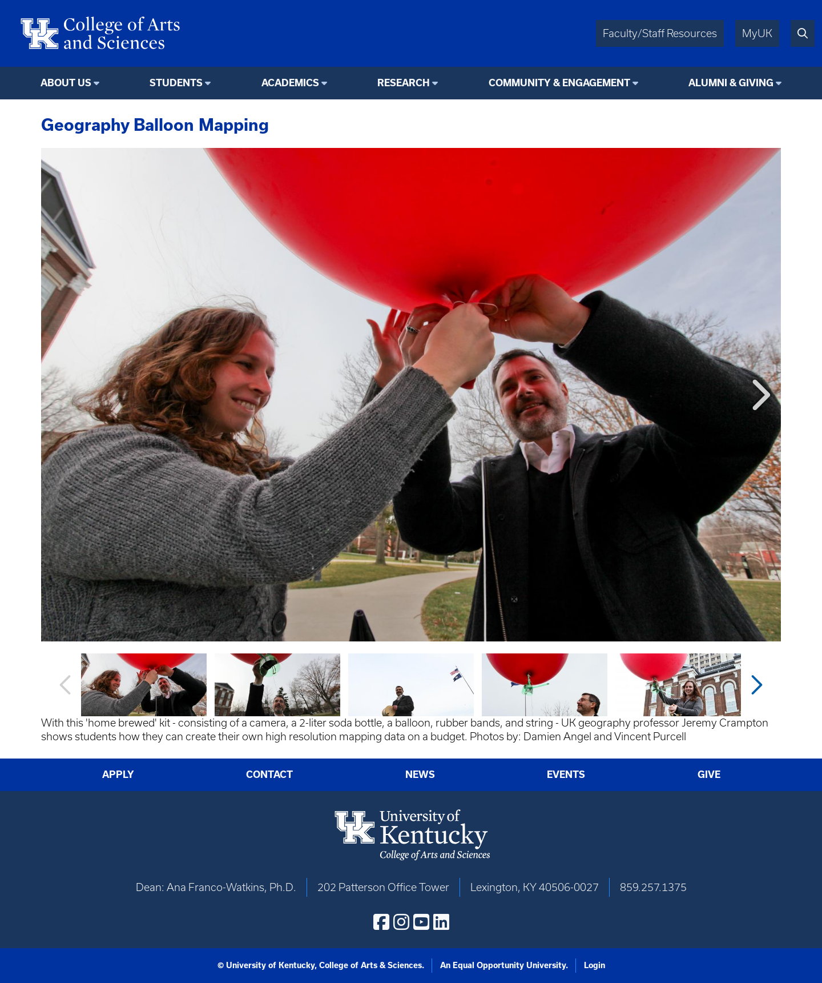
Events (566, 774)
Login (594, 965)
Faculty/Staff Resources (660, 33)
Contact (269, 774)
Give (709, 774)
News (420, 774)
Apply (118, 774)
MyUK (757, 33)
